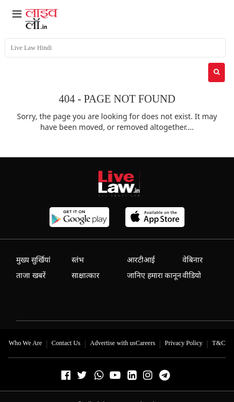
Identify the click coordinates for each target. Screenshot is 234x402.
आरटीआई (141, 260)
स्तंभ (78, 260)
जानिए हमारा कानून (154, 276)
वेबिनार (192, 260)
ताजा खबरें (31, 276)
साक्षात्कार (86, 276)
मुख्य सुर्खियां (33, 260)
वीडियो (191, 276)
